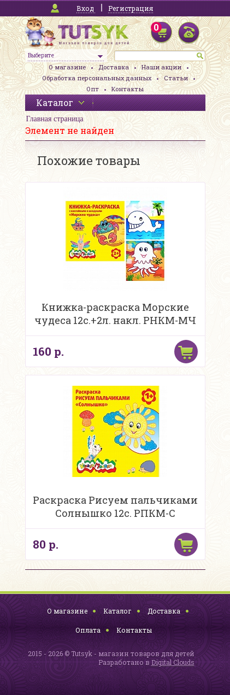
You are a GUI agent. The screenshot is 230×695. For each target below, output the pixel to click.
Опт (92, 89)
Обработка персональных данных (96, 78)
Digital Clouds (172, 662)
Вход (85, 8)
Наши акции (161, 67)
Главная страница (55, 119)
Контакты (127, 89)
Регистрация (130, 8)
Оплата (88, 630)
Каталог (117, 610)
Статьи (176, 78)
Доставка (113, 67)
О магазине (67, 67)
